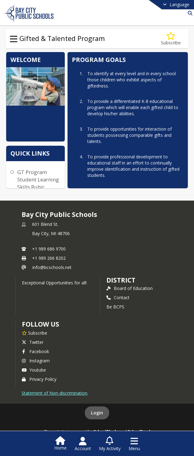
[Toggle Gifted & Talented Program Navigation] (14, 39)
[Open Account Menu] (83, 444)
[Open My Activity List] (110, 444)
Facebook (35, 351)
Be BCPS (115, 307)
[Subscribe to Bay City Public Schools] (34, 332)
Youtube (34, 370)
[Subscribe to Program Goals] (170, 38)
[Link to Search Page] (188, 13)
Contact (118, 297)
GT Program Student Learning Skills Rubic (38, 179)
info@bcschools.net (52, 267)
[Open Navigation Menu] (134, 444)
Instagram (36, 361)
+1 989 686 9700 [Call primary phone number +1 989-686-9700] (49, 249)
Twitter (32, 342)
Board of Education (129, 288)
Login (97, 413)
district (120, 280)
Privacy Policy (39, 379)
